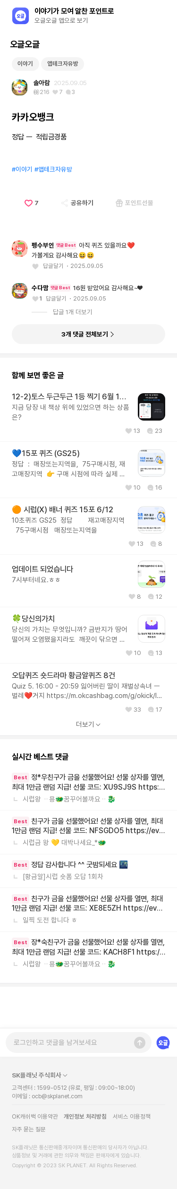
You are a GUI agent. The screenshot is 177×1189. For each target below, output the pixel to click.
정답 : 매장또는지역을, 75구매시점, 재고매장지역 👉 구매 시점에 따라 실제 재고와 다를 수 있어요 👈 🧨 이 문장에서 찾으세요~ (71, 510)
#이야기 (22, 211)
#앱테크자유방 (53, 211)
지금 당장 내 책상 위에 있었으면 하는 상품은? (70, 454)
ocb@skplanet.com (57, 1096)
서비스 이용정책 (132, 1116)
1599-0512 (52, 1087)
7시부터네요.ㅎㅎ (36, 621)
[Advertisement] (88, 73)
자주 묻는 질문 (29, 1129)
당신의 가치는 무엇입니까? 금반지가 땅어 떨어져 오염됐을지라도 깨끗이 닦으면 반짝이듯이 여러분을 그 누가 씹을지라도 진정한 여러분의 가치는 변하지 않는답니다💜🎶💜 (69, 676)
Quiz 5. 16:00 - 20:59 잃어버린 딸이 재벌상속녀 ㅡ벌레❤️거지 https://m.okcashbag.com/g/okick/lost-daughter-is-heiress (88, 732)
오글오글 (24, 44)
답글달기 (53, 307)
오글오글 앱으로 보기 (61, 20)
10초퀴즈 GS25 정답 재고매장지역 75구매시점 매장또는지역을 (69, 567)
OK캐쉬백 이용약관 (35, 1116)
